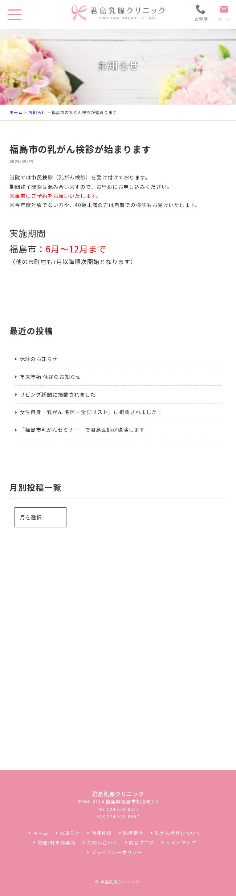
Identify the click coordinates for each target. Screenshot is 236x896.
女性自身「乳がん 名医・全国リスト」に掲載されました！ (91, 411)
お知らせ (37, 112)
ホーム (16, 112)
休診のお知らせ (39, 358)
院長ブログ (141, 842)
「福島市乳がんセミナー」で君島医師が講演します (82, 429)
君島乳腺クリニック (120, 881)
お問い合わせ (102, 842)
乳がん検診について (178, 833)
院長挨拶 (101, 833)
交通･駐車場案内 (56, 842)
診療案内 (133, 833)
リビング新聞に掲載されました (58, 394)
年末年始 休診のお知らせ (50, 376)
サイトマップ (181, 842)
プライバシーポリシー (116, 852)
